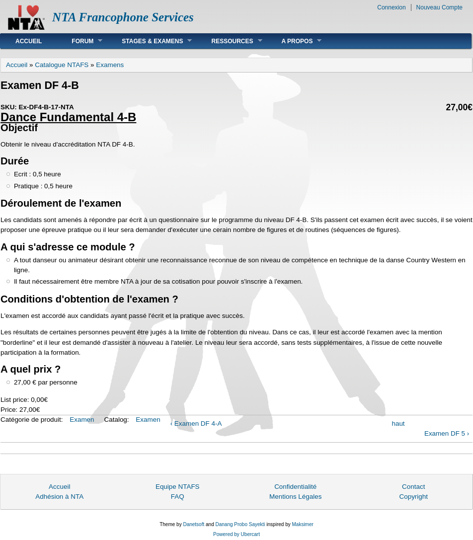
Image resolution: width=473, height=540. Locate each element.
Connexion (391, 7)
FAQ (177, 496)
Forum (79, 41)
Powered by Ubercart (236, 534)
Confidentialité (295, 486)
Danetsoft (193, 524)
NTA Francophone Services (123, 17)
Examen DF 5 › (446, 433)
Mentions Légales (295, 496)
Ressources (229, 41)
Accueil (28, 41)
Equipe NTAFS (178, 486)
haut (398, 423)
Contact (413, 486)
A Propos (294, 41)
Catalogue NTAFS (61, 65)
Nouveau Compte (439, 7)
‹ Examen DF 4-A (196, 423)
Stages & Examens (149, 41)
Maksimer (302, 524)
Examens (110, 65)
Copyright (413, 496)
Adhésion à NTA (59, 496)
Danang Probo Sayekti (240, 524)
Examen (82, 419)
